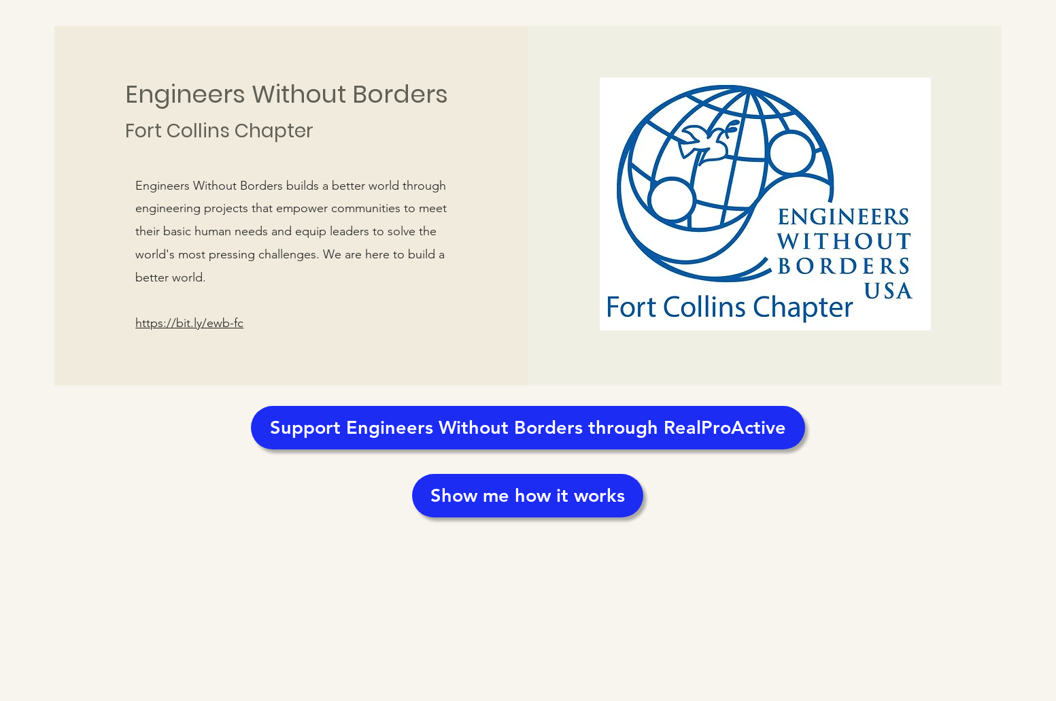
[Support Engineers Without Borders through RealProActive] (528, 427)
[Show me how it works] (527, 495)
